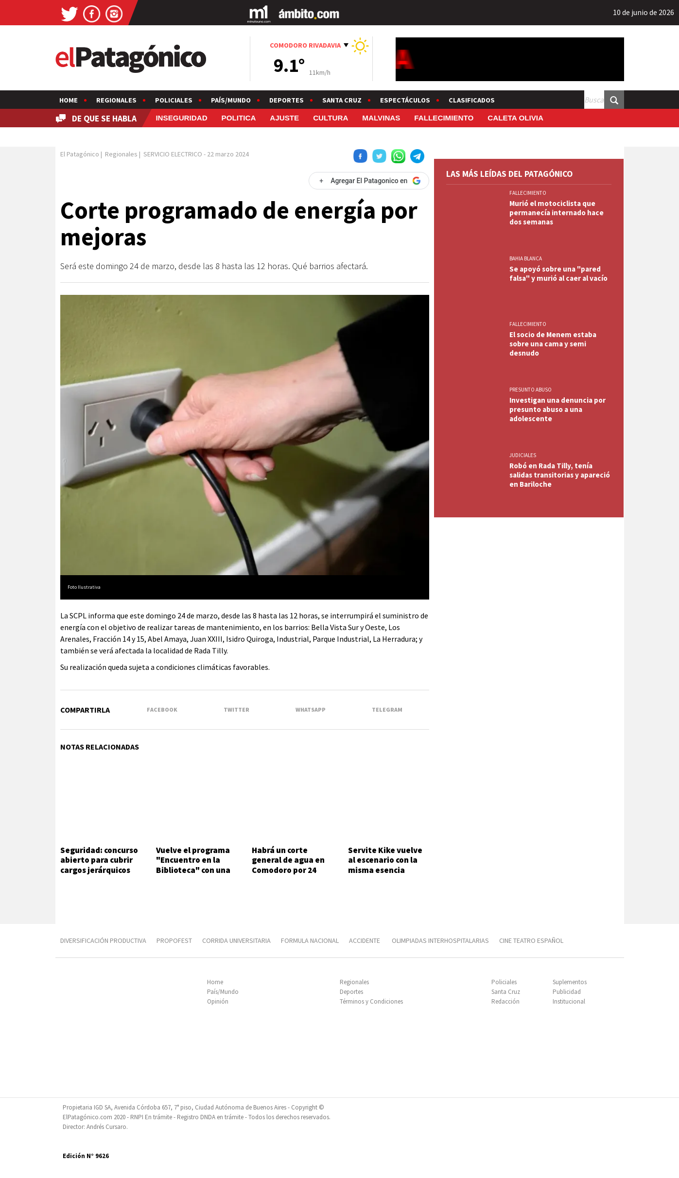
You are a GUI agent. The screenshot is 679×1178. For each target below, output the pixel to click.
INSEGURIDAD (181, 118)
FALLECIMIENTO (443, 118)
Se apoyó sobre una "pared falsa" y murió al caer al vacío (558, 273)
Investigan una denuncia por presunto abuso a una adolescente (557, 409)
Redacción (505, 1001)
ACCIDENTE (365, 940)
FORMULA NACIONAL (310, 940)
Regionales (116, 100)
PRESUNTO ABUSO (530, 389)
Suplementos (570, 982)
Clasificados (472, 100)
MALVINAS (381, 118)
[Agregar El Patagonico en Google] (369, 180)
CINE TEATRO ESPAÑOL (531, 940)
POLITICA (239, 118)
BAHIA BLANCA (525, 258)
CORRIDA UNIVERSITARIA (236, 940)
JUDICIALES (522, 455)
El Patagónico (79, 154)
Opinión (217, 1001)
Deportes (286, 100)
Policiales (173, 100)
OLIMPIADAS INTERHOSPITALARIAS (440, 940)
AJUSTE (284, 118)
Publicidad (567, 992)
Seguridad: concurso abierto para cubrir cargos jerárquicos (99, 860)
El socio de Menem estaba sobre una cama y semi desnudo (552, 344)
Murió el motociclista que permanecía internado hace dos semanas (556, 212)
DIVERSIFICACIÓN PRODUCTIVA (103, 940)
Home (68, 100)
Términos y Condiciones (371, 1001)
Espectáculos (405, 100)
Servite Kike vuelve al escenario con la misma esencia (385, 860)
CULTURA (330, 118)
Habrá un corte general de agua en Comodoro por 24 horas (288, 865)
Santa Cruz (342, 100)
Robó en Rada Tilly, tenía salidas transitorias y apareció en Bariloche (559, 475)
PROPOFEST (174, 940)
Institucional (569, 1001)
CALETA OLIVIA (515, 118)
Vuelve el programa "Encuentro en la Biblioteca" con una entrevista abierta (193, 865)
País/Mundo (231, 100)
